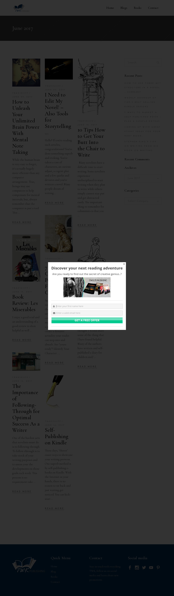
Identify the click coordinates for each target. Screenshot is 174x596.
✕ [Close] (124, 264)
